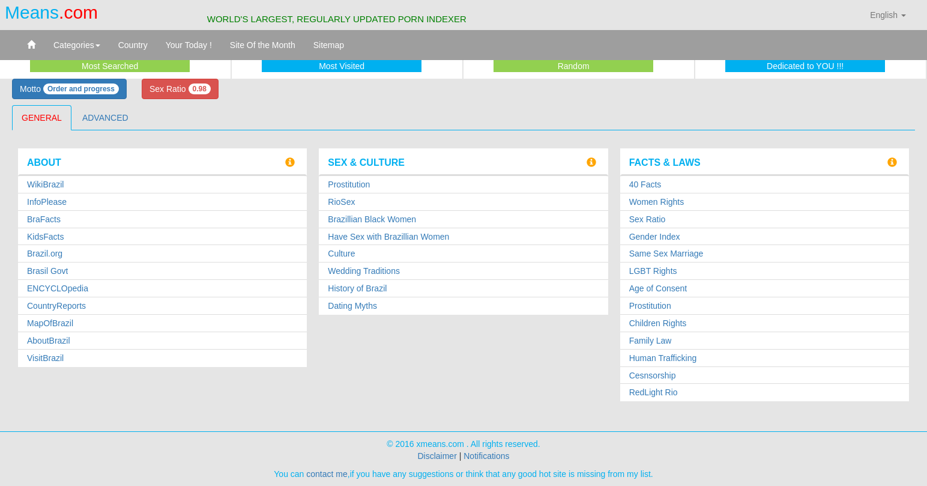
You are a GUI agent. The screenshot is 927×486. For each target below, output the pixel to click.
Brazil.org (44, 253)
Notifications (486, 456)
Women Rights (656, 202)
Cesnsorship (652, 375)
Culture (341, 253)
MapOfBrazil (50, 323)
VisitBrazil (45, 358)
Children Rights (658, 323)
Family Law (650, 340)
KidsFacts (45, 236)
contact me (326, 474)
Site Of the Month (262, 45)
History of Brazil (357, 288)
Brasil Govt (47, 271)
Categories (76, 45)
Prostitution (349, 184)
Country (133, 45)
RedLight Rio (653, 392)
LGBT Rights (653, 271)
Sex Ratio (180, 89)
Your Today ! (189, 45)
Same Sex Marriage (666, 253)
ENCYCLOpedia (57, 288)
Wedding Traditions (364, 271)
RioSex (341, 202)
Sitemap (328, 45)
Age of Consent (658, 288)
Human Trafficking (663, 358)
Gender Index (654, 236)
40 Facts (645, 184)
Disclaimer (436, 456)
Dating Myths (352, 306)
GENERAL (42, 118)
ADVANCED (105, 118)
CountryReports (56, 306)
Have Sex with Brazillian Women (388, 236)
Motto (69, 89)
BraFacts (44, 219)
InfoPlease (47, 202)
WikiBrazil (45, 184)
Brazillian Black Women (372, 219)
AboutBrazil (48, 340)
